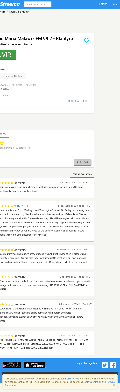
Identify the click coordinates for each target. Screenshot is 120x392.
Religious (17, 85)
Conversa (31, 85)
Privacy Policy (94, 382)
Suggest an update (78, 101)
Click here (72, 378)
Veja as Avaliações (82, 174)
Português (90, 363)
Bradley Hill (21, 206)
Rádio (103, 4)
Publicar (82, 162)
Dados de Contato (13, 76)
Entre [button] (115, 4)
